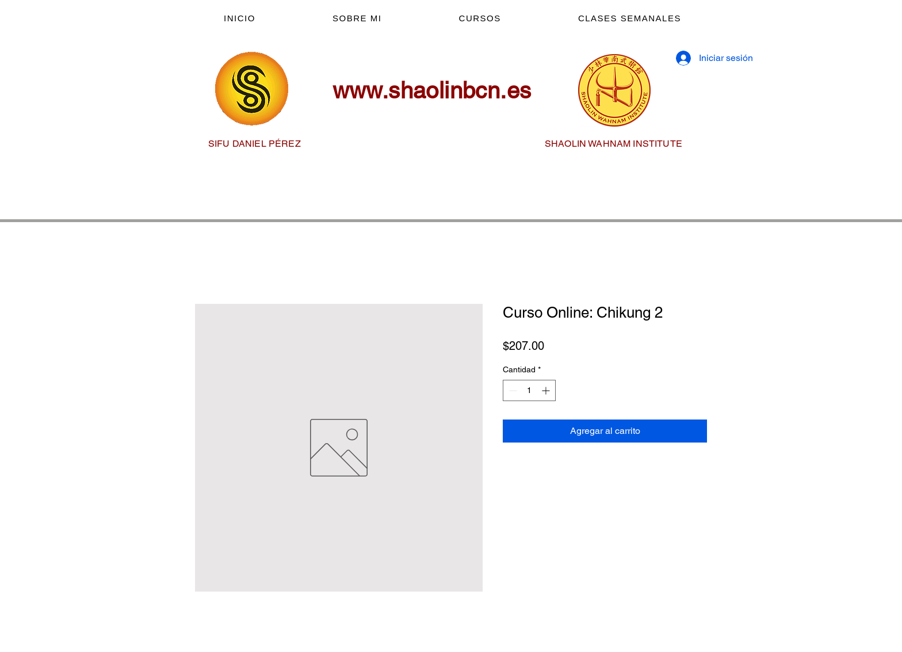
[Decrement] (511, 390)
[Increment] (547, 390)
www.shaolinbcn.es (432, 90)
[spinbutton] (529, 390)
